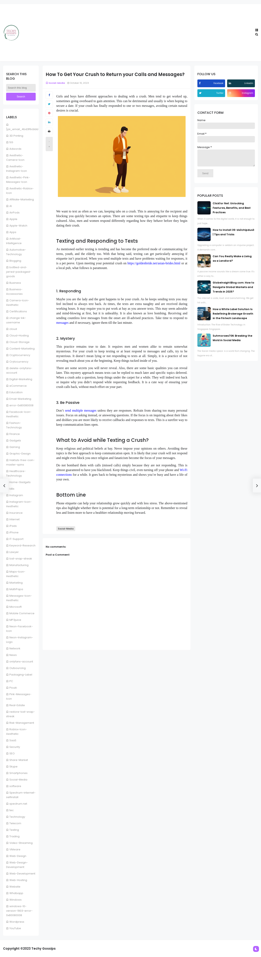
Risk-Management (21, 723)
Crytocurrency (18, 362)
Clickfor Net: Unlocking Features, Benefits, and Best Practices (232, 211)
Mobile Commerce (21, 613)
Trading (14, 836)
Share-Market (18, 760)
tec (11, 810)
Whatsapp (16, 893)
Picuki (13, 688)
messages (62, 322)
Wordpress (16, 922)
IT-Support (16, 539)
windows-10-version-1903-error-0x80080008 (19, 910)
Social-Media (18, 780)
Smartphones (18, 773)
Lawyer (14, 552)
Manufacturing (19, 565)
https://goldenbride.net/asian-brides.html (153, 263)
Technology (17, 817)
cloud (13, 329)
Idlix (11, 489)
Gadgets (15, 440)
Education (16, 392)
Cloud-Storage (19, 342)
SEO (12, 753)
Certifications (18, 311)
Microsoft (15, 607)
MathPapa (16, 589)
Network (14, 648)
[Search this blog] (21, 88)
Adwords (15, 149)
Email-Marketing (20, 399)
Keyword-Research (22, 545)
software (15, 786)
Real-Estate (17, 705)
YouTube (15, 928)
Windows (15, 900)
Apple (13, 219)
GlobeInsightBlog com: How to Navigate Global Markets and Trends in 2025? (233, 290)
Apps (12, 232)
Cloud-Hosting (19, 335)
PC (11, 681)
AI (10, 206)
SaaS (12, 740)
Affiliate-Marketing (21, 199)
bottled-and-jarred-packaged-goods (18, 271)
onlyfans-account (21, 661)
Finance (14, 434)
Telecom (15, 823)
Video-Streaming (21, 843)
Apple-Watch (18, 226)
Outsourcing (17, 668)
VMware (14, 849)
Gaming (14, 447)
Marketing (16, 583)
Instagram (16, 495)
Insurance (16, 513)
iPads (13, 526)
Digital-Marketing (20, 379)
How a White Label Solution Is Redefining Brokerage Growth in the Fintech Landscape (233, 316)
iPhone (14, 532)
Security (14, 747)
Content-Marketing (22, 349)
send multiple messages (80, 410)
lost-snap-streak (20, 559)
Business (15, 283)
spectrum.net (18, 804)
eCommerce (18, 386)
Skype (13, 766)
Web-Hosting (18, 880)
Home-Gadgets (20, 482)
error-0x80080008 (21, 405)
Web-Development (22, 873)
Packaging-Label (20, 675)
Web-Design (17, 856)
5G (11, 142)
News (13, 655)
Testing (14, 830)
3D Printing (16, 136)
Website (14, 887)
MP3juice (15, 620)
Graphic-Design (20, 454)
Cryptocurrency (19, 355)
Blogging (15, 261)
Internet (14, 519)
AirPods (14, 212)
